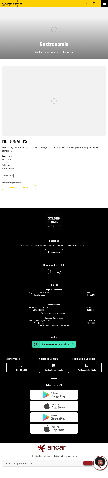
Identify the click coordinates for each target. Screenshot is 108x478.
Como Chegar (54, 252)
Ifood (34, 187)
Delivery (8, 175)
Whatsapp (12, 187)
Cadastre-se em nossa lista (54, 344)
